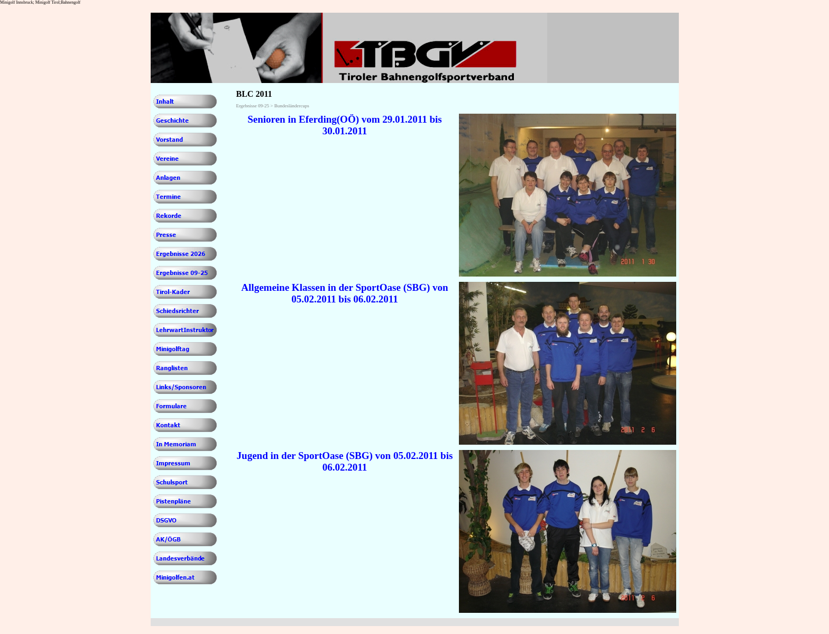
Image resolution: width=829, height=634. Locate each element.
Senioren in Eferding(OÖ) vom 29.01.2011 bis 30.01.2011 (344, 125)
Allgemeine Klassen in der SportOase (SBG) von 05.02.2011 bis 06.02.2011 (344, 293)
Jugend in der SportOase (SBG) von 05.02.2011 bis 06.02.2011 (345, 461)
